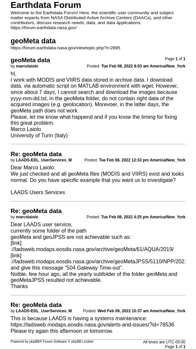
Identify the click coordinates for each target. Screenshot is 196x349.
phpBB (34, 341)
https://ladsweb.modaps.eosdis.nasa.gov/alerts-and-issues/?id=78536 (92, 324)
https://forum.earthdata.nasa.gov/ (44, 27)
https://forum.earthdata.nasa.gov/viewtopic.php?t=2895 (65, 47)
